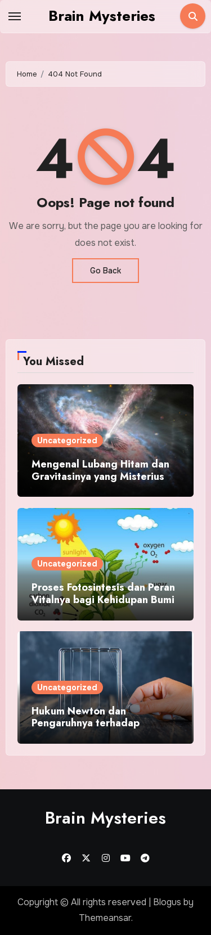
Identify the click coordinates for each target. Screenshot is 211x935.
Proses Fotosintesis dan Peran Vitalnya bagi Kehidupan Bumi (103, 593)
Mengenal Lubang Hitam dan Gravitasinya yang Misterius (100, 470)
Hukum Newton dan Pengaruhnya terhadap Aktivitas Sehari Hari (86, 723)
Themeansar (105, 918)
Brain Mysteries (101, 15)
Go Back (105, 271)
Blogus (167, 902)
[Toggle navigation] (15, 16)
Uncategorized (67, 440)
